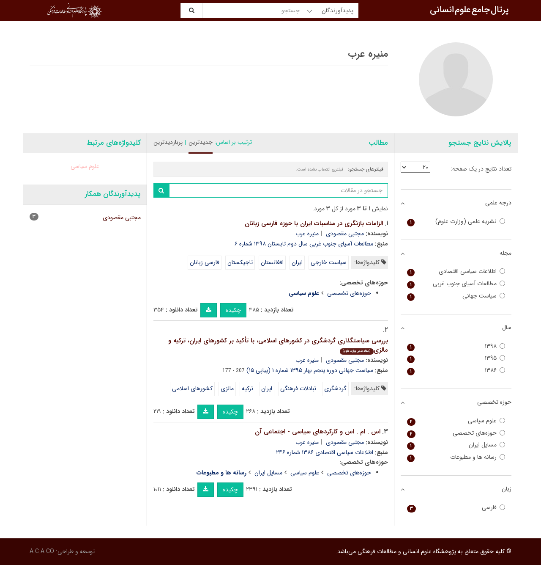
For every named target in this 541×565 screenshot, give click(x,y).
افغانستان (272, 262)
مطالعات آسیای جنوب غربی (456, 284)
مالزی (227, 388)
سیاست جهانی (456, 296)
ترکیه (247, 388)
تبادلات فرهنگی (298, 388)
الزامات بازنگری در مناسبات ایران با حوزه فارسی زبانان (314, 223)
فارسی (456, 508)
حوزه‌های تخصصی (349, 293)
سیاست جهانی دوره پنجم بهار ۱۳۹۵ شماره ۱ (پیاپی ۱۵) (309, 370)
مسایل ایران (268, 472)
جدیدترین (201, 142)
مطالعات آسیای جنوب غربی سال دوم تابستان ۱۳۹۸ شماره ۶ (304, 243)
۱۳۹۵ (456, 358)
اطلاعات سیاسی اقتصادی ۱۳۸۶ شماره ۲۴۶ (324, 452)
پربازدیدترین (168, 142)
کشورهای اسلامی (192, 388)
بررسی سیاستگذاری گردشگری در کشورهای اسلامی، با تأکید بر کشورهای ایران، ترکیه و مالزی (278, 346)
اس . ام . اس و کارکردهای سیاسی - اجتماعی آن (317, 432)
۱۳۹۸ (456, 346)
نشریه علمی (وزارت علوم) (456, 221)
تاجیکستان (240, 262)
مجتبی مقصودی (345, 233)
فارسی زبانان (204, 262)
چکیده (233, 310)
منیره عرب (307, 233)
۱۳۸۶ (456, 370)
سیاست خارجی (329, 262)
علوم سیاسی (304, 472)
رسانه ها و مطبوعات (456, 457)
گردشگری (335, 388)
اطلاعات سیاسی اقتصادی (456, 271)
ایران (297, 262)
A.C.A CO (42, 551)
